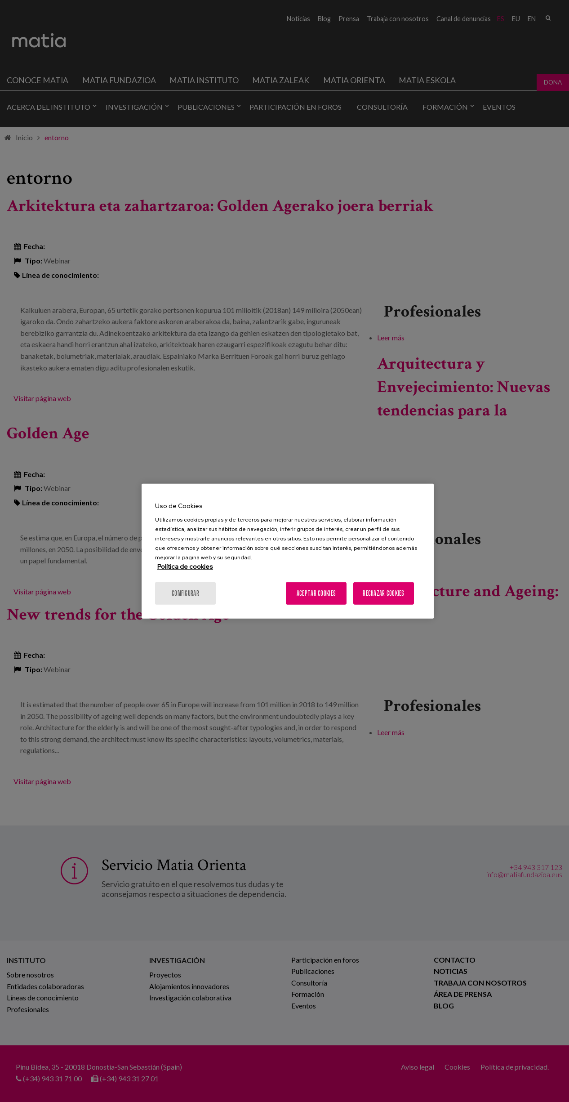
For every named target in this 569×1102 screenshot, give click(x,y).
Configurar (185, 593)
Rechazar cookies (383, 593)
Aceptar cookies (316, 593)
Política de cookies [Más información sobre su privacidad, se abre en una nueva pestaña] (185, 566)
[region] (288, 551)
